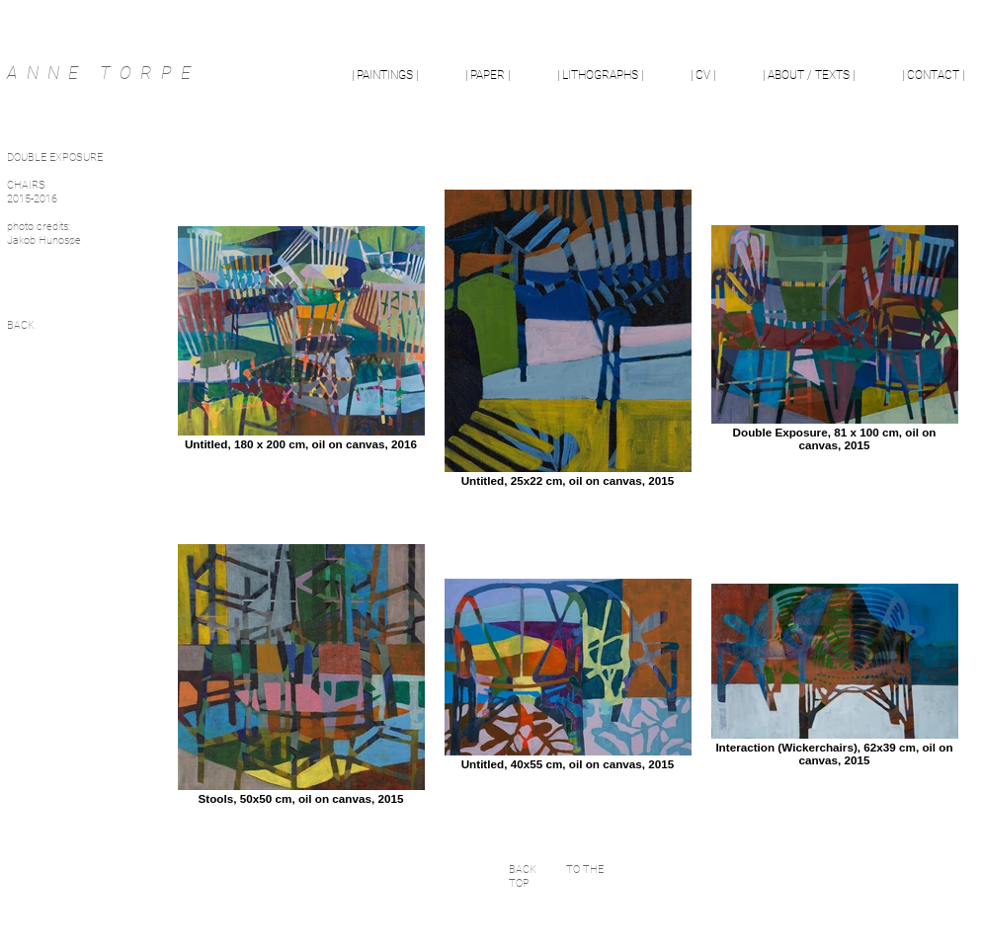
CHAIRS (26, 185)
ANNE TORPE (103, 72)
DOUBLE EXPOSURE (55, 157)
